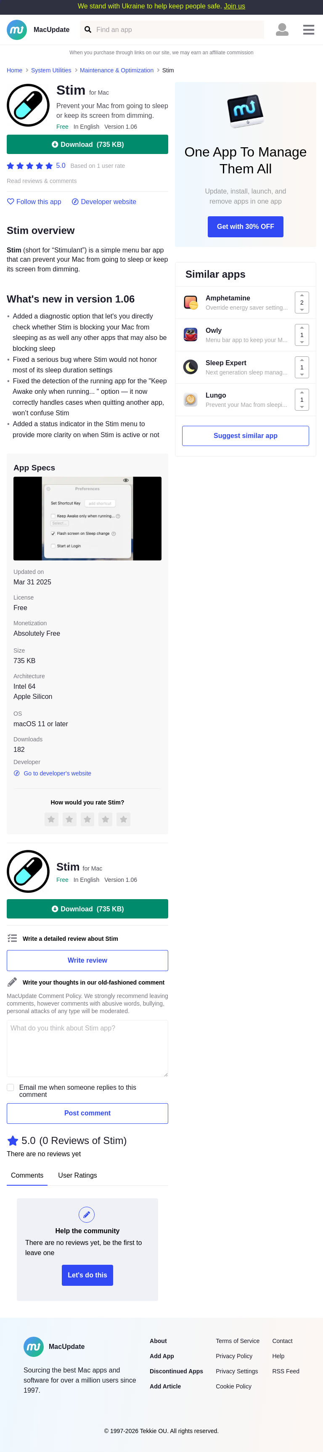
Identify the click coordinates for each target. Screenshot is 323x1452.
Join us (234, 6)
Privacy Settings (237, 1371)
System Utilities (51, 70)
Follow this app (34, 202)
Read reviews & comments (42, 181)
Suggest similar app (246, 435)
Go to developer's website (52, 773)
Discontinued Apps (176, 1371)
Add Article (165, 1386)
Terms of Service (237, 1341)
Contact (282, 1341)
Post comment (87, 1113)
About (158, 1341)
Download (87, 144)
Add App (162, 1356)
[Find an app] (87, 29)
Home (14, 70)
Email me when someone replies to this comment (77, 1091)
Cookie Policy (234, 1386)
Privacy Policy (234, 1356)
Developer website (104, 202)
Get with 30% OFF (245, 226)
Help (278, 1356)
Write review (87, 960)
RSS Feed (285, 1371)
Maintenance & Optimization (117, 70)
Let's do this (87, 1275)
